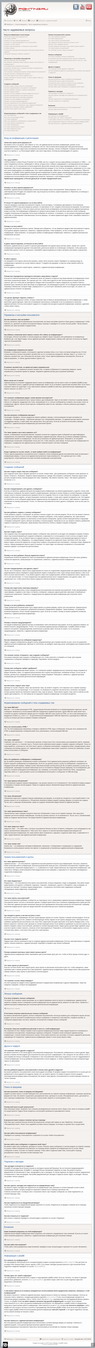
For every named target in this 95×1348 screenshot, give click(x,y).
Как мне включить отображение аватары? (17, 73)
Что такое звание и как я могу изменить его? (18, 75)
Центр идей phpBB (34, 1280)
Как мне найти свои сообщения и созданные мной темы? (66, 86)
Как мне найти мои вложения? (58, 109)
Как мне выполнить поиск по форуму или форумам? (64, 79)
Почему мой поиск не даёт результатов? (61, 81)
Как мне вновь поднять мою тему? (15, 108)
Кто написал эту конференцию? (58, 116)
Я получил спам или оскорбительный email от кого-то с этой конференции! (67, 61)
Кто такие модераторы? (55, 38)
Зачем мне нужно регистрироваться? (16, 36)
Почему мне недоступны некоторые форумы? (18, 97)
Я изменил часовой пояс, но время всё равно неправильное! (23, 68)
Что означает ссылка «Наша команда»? (60, 50)
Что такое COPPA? (10, 38)
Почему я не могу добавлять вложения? (17, 99)
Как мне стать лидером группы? (58, 44)
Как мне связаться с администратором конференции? (65, 123)
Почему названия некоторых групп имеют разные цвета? (66, 46)
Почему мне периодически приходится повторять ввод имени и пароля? (24, 51)
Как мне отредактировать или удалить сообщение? (20, 88)
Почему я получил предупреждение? (15, 101)
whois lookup (51, 1297)
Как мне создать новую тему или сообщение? (18, 86)
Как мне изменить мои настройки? (15, 60)
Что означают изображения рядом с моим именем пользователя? (25, 71)
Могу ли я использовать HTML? (14, 117)
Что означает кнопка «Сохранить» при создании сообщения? (23, 105)
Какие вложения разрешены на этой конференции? (64, 107)
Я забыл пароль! (9, 48)
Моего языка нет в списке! (12, 70)
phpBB (25, 389)
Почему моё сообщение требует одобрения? (18, 107)
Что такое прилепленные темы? (14, 127)
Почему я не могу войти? (12, 44)
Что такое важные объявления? (14, 123)
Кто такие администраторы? (57, 36)
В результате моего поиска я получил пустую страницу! (65, 83)
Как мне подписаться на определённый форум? (63, 99)
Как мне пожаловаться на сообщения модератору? (20, 103)
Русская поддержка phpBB (50, 1344)
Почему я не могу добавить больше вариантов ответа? (21, 93)
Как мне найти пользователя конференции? (62, 85)
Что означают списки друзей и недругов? (61, 69)
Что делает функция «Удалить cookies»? (17, 54)
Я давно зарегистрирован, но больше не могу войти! (20, 46)
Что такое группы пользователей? (59, 40)
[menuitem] (8, 20)
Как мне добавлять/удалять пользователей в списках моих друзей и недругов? (69, 71)
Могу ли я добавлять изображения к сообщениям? (20, 121)
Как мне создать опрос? (11, 91)
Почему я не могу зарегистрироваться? (16, 40)
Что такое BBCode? (10, 115)
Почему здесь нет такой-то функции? (60, 118)
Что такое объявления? (11, 125)
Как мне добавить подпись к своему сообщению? (19, 90)
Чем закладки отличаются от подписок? (60, 93)
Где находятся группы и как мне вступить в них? (63, 42)
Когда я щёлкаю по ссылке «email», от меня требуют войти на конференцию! (23, 78)
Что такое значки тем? (11, 130)
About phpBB (38, 1266)
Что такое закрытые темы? (12, 128)
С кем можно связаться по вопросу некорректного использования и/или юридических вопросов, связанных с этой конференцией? (69, 120)
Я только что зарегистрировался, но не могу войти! (20, 42)
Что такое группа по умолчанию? (58, 48)
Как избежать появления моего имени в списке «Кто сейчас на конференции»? (24, 63)
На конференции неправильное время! (16, 66)
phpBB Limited (68, 1262)
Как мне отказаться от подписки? (58, 101)
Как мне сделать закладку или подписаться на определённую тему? (67, 96)
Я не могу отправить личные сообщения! (61, 56)
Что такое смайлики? (11, 119)
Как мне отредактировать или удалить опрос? (18, 95)
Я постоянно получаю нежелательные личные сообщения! (66, 58)
